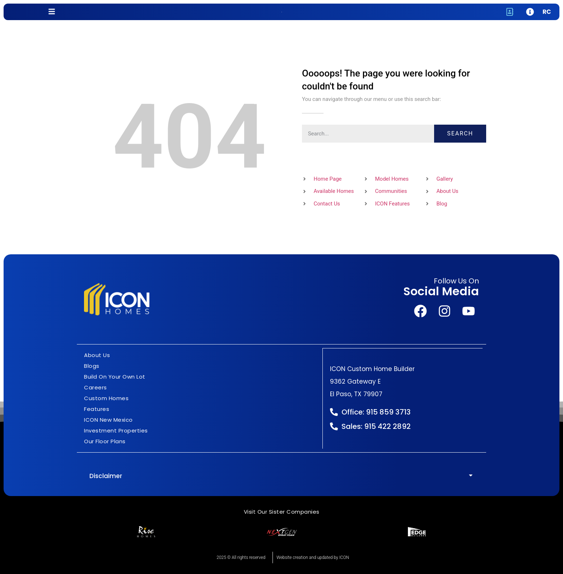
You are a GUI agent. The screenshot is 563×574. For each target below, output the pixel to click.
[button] (281, 476)
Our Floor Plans (105, 441)
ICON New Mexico (108, 419)
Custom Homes (106, 398)
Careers (95, 387)
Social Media (441, 291)
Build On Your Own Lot (114, 376)
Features (96, 409)
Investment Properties (116, 430)
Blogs (91, 366)
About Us (97, 355)
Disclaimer (105, 476)
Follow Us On (456, 281)
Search (460, 133)
